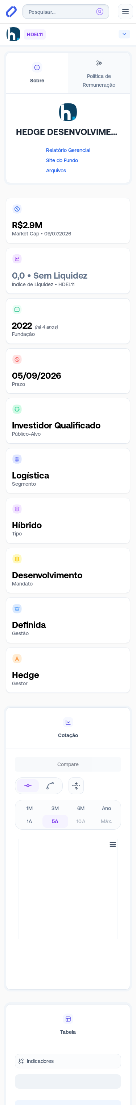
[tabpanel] (68, 149)
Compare (68, 764)
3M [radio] (55, 808)
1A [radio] (29, 821)
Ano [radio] (106, 808)
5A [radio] (55, 821)
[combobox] (65, 11)
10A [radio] (81, 821)
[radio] (28, 785)
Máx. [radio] (106, 821)
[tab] (37, 73)
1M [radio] (29, 808)
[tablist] (68, 73)
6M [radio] (81, 808)
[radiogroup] (68, 815)
